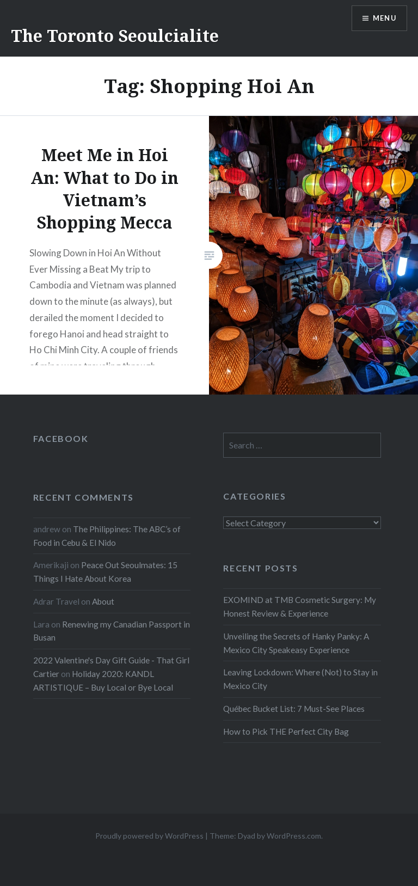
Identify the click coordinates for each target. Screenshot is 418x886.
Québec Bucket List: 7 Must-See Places (294, 708)
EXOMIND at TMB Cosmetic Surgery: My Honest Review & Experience (299, 606)
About (103, 601)
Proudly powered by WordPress (149, 835)
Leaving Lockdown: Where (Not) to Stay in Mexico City (300, 679)
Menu (382, 19)
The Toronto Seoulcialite (115, 35)
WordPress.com (294, 835)
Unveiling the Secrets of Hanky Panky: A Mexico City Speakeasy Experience (296, 643)
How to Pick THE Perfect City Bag (286, 731)
